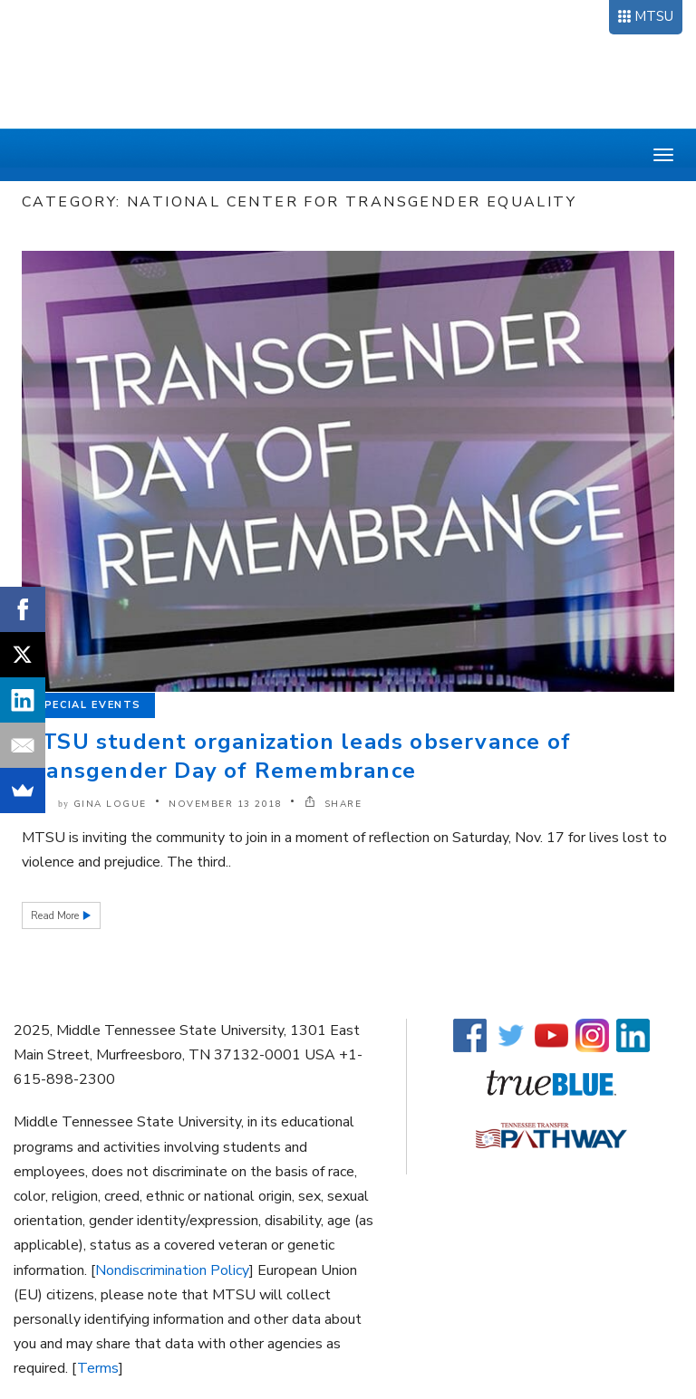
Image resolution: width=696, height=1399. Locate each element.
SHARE (333, 804)
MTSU (653, 16)
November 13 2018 (225, 804)
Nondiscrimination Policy (172, 1270)
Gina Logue (110, 804)
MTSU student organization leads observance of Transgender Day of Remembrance (296, 756)
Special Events (88, 705)
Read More (56, 916)
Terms (98, 1368)
